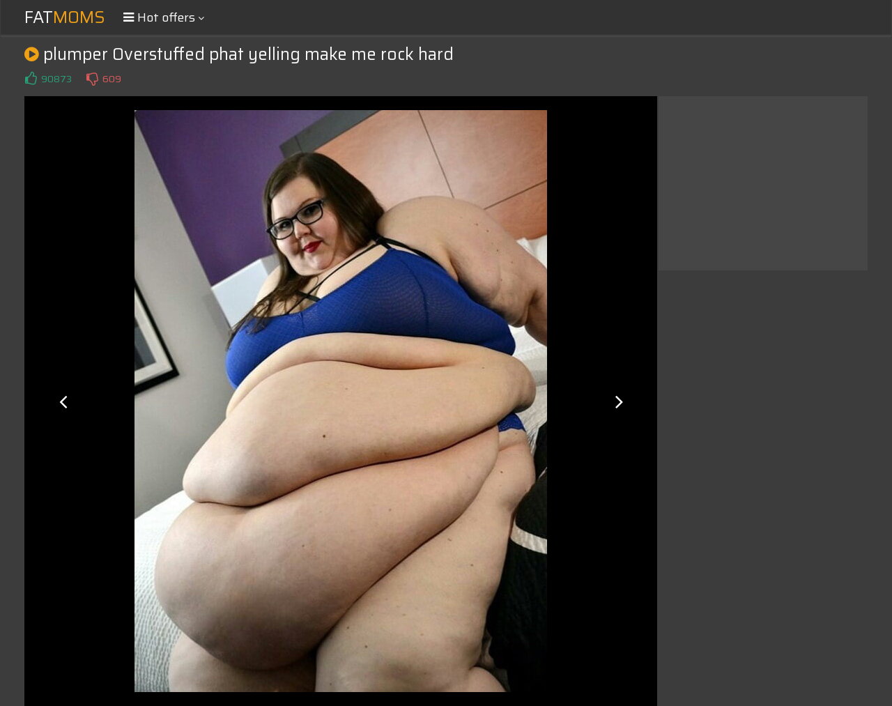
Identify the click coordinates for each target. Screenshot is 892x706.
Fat (64, 17)
